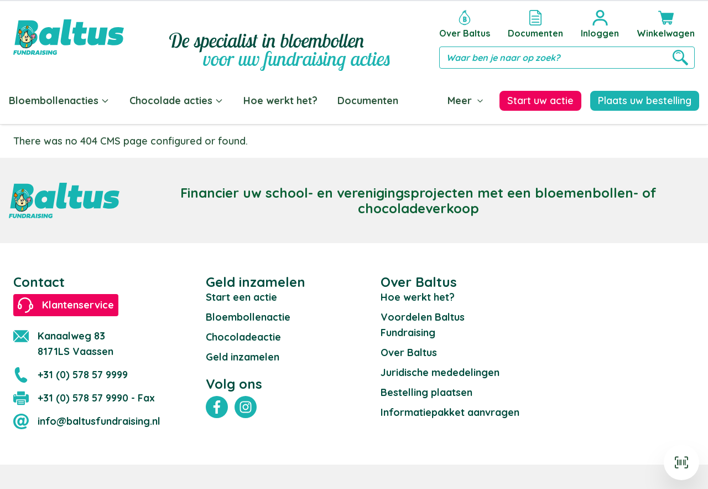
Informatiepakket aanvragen (450, 410)
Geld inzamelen (242, 354)
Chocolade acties (176, 100)
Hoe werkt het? (280, 100)
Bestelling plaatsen (426, 390)
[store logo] (68, 37)
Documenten (367, 100)
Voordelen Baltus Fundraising (423, 322)
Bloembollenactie (248, 314)
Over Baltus (409, 350)
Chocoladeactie (243, 334)
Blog (429, 100)
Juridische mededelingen (440, 370)
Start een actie (241, 295)
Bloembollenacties (59, 100)
